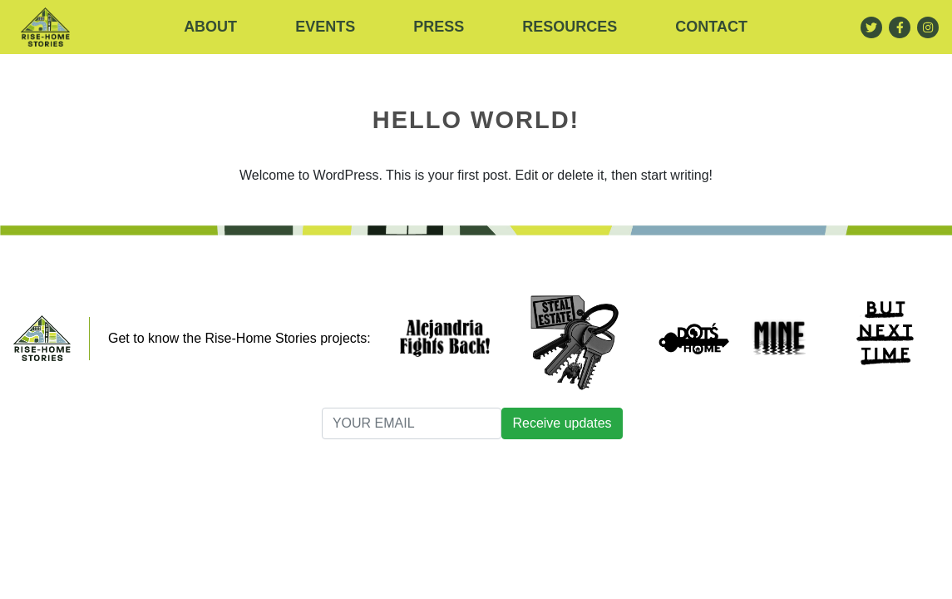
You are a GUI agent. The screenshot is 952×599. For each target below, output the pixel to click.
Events (325, 26)
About (210, 26)
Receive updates (561, 423)
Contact (711, 26)
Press (438, 26)
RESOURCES (569, 26)
